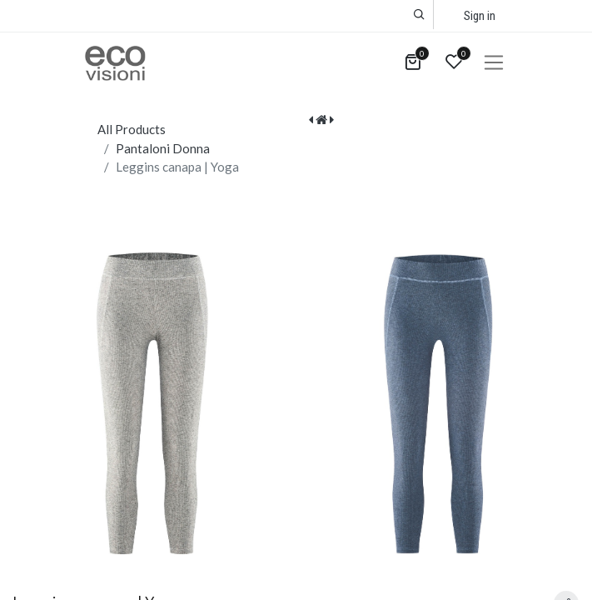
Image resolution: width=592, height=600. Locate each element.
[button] (419, 14)
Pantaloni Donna (163, 148)
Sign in (479, 15)
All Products (131, 129)
